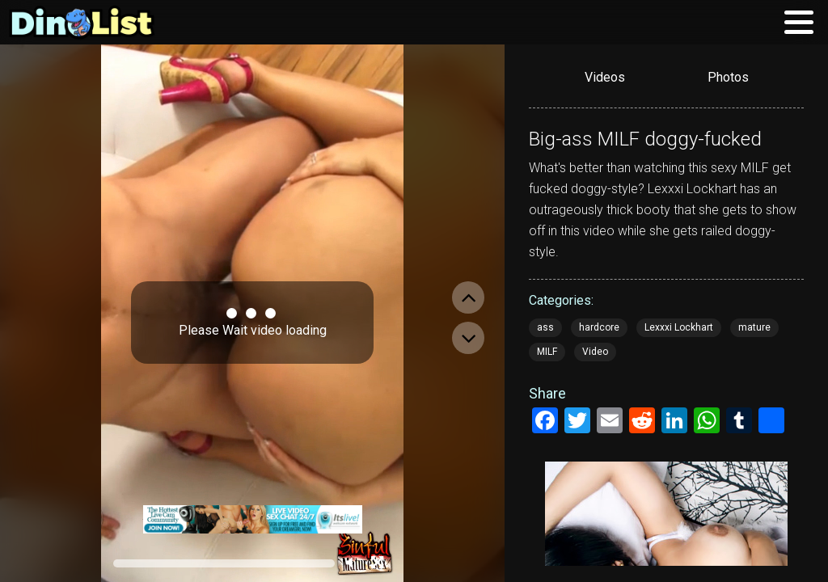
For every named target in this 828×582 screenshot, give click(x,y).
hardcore (599, 327)
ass (545, 327)
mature (754, 327)
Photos (728, 77)
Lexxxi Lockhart (678, 327)
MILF (547, 351)
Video (595, 351)
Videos (605, 77)
